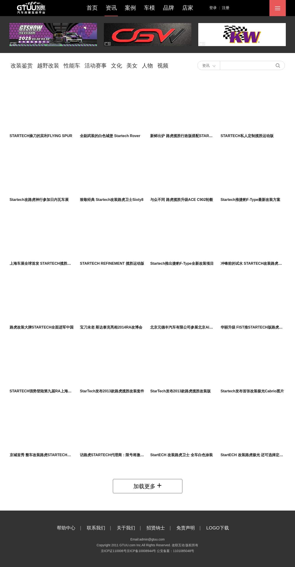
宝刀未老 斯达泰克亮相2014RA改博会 (111, 327)
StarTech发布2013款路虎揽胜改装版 (180, 391)
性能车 (72, 65)
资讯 (111, 8)
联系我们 (101, 527)
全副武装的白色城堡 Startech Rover (110, 136)
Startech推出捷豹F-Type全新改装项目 (181, 263)
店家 (187, 8)
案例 (130, 8)
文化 (116, 65)
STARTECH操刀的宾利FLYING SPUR (41, 136)
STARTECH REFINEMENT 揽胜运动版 (112, 263)
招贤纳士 (160, 527)
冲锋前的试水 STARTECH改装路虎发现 (253, 263)
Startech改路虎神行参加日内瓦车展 (39, 200)
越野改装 (48, 65)
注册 (225, 8)
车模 (149, 8)
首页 (92, 8)
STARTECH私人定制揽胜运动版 (247, 136)
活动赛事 (96, 65)
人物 (147, 65)
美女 (131, 65)
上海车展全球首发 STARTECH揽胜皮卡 (42, 263)
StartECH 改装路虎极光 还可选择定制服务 (255, 455)
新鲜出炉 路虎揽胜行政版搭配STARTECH (184, 136)
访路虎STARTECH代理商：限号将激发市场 (115, 455)
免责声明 (190, 527)
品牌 (168, 8)
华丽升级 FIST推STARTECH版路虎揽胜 (253, 327)
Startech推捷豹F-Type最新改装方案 (250, 200)
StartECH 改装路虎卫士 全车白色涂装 (181, 455)
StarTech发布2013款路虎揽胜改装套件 (112, 391)
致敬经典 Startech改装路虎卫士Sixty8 (111, 200)
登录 (215, 8)
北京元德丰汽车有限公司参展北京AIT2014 (184, 327)
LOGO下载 (222, 527)
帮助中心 (71, 527)
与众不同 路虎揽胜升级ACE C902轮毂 (181, 200)
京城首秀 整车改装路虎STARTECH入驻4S (44, 455)
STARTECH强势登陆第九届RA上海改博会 (44, 391)
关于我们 (131, 527)
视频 (162, 65)
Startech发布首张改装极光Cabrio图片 (252, 391)
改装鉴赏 (22, 65)
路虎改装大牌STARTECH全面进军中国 (42, 327)
